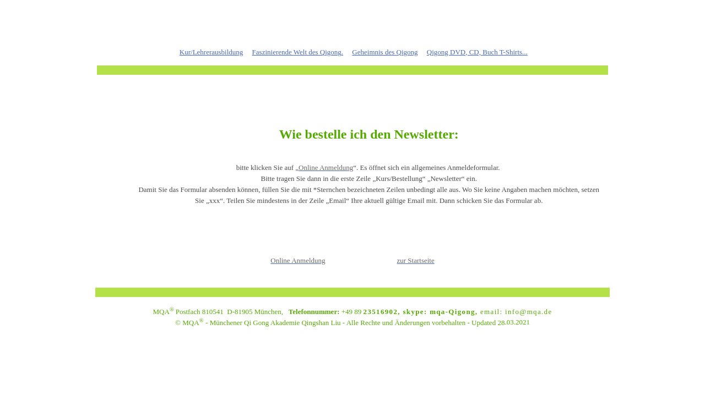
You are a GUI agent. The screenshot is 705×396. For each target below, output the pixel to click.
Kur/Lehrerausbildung (211, 52)
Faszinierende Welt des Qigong (296, 52)
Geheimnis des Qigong (384, 52)
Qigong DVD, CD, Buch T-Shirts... (477, 52)
